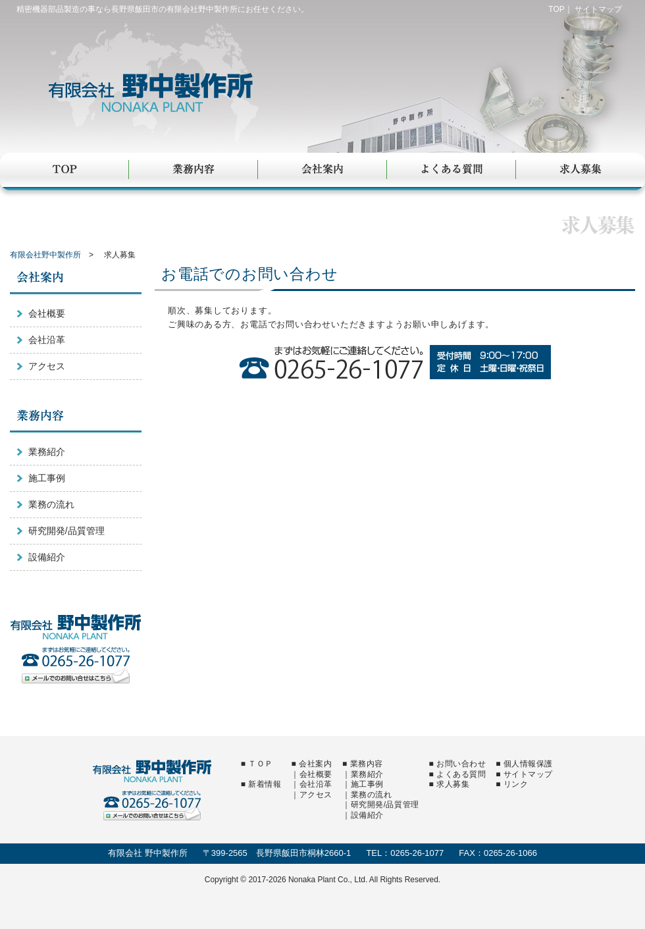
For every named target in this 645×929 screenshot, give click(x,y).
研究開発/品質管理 (66, 530)
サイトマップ (598, 9)
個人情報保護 (528, 763)
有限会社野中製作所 (175, 93)
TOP (556, 9)
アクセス (46, 366)
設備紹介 (46, 557)
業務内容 (193, 170)
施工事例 (46, 478)
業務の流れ (51, 504)
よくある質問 (451, 170)
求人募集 (580, 170)
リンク (516, 784)
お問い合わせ (461, 763)
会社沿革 (46, 339)
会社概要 (46, 313)
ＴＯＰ (260, 763)
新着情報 (264, 784)
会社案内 (322, 170)
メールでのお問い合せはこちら (76, 675)
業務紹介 (46, 451)
